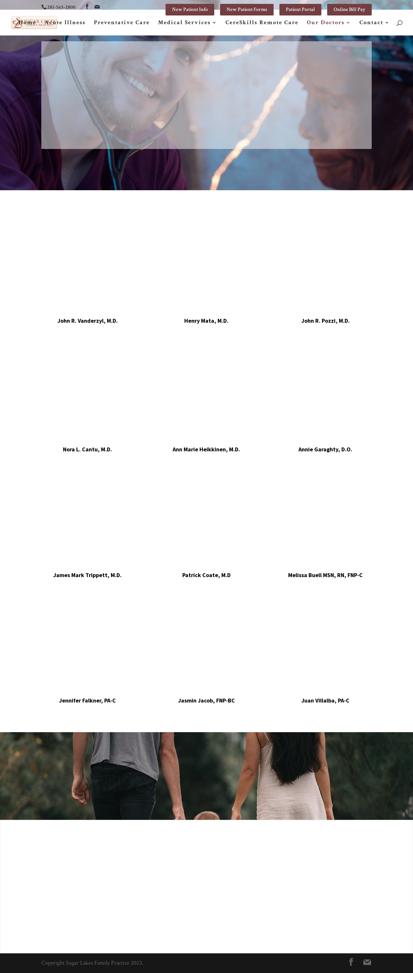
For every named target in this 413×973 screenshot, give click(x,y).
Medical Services (184, 23)
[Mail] (97, 6)
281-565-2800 (61, 7)
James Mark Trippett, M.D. (87, 575)
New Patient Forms (247, 9)
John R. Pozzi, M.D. (325, 320)
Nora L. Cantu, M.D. (87, 449)
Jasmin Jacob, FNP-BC (206, 700)
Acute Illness (65, 23)
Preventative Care (122, 23)
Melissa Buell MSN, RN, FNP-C (325, 575)
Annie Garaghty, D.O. (325, 449)
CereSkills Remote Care (262, 23)
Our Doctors (326, 23)
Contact (371, 23)
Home (27, 23)
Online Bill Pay (349, 9)
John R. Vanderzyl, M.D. (87, 320)
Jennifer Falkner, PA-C (87, 700)
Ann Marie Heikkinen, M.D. (206, 449)
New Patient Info (190, 9)
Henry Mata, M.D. (206, 320)
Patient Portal (300, 9)
